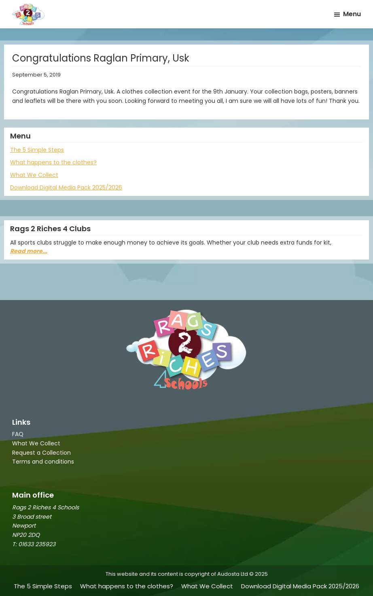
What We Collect (34, 175)
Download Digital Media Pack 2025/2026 (66, 187)
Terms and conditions (43, 462)
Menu (352, 14)
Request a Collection (41, 453)
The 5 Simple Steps (37, 150)
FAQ (17, 434)
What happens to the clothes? (53, 162)
